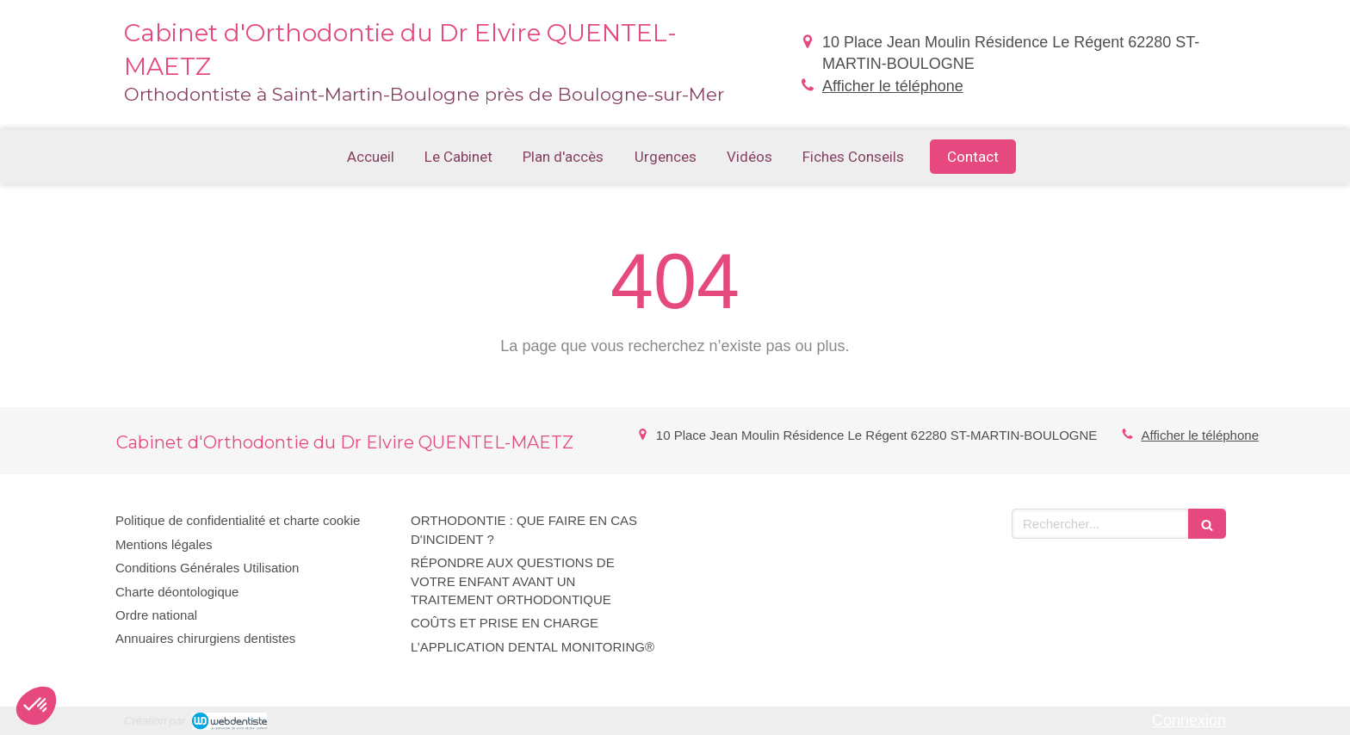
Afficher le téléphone (892, 86)
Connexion (1189, 720)
